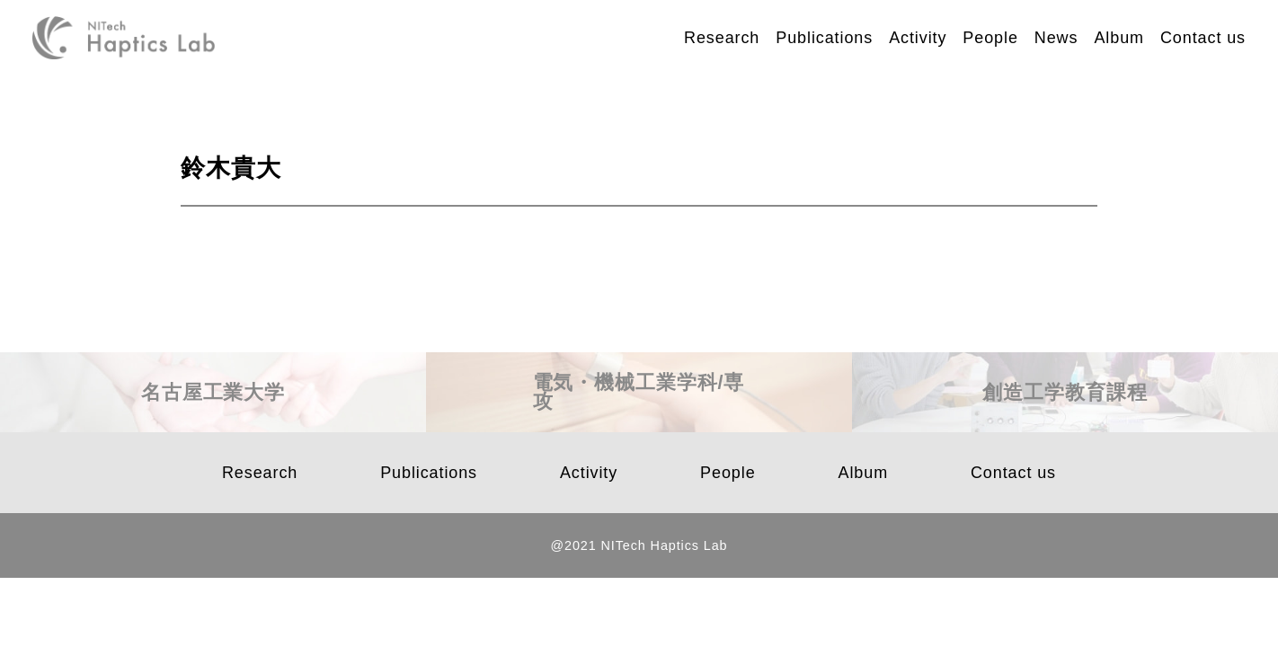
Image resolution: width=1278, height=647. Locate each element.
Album (1119, 38)
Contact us (1203, 38)
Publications (824, 38)
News (1056, 38)
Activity (917, 38)
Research (721, 38)
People (990, 38)
